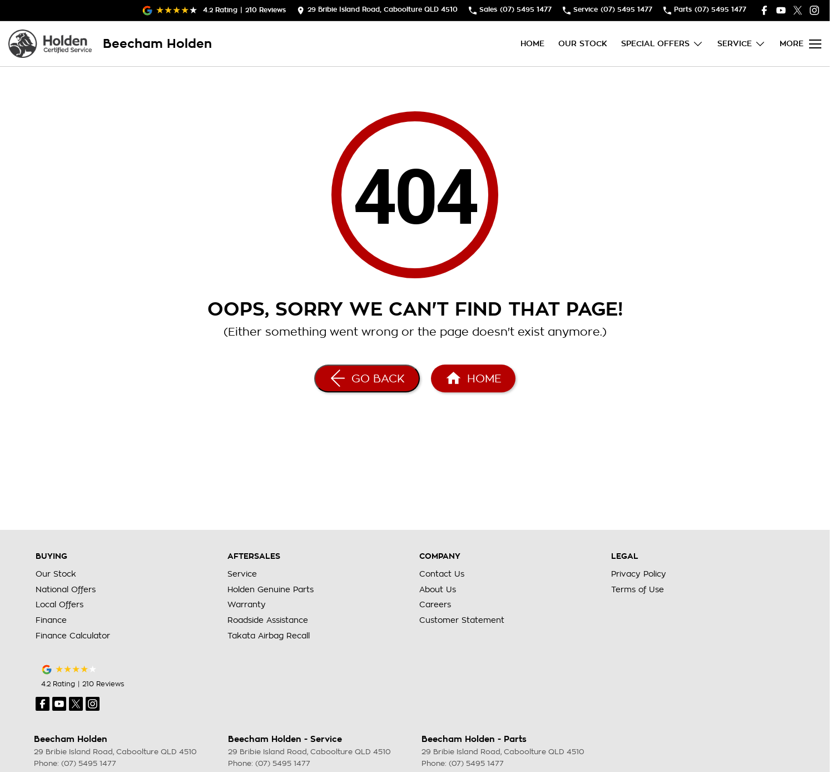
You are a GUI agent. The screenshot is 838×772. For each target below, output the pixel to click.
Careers (435, 604)
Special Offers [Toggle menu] (662, 44)
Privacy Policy (638, 574)
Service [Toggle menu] (741, 44)
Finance (51, 620)
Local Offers (59, 604)
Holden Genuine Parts (270, 589)
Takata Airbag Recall (268, 636)
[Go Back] (367, 378)
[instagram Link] (814, 10)
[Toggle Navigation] (800, 44)
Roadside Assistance (267, 620)
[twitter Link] (798, 10)
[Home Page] (50, 43)
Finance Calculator (73, 636)
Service (242, 574)
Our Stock (582, 43)
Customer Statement (461, 620)
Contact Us (441, 574)
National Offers (66, 589)
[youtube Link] (781, 10)
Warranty (246, 604)
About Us (437, 589)
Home (532, 43)
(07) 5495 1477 (88, 763)
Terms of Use (637, 589)
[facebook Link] (764, 10)
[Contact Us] (377, 10)
